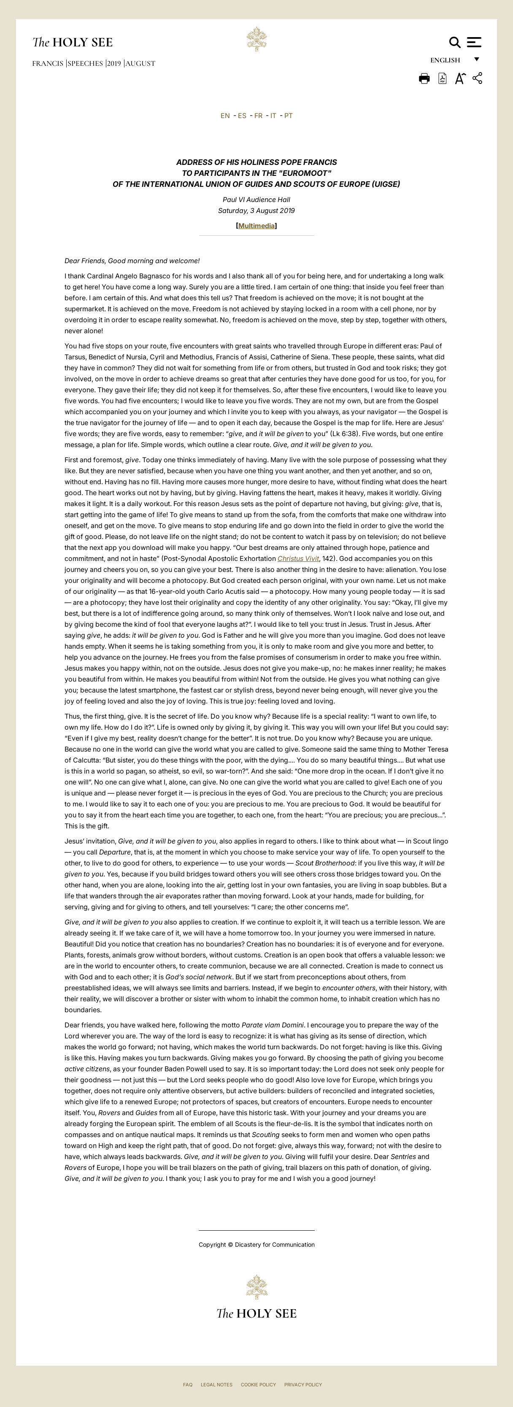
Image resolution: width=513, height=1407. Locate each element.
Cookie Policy (258, 1385)
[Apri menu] (473, 42)
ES (242, 115)
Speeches (86, 63)
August (140, 63)
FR (258, 115)
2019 (115, 63)
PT (288, 115)
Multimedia (256, 225)
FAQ (187, 1385)
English (449, 62)
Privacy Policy (303, 1385)
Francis (48, 63)
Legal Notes (216, 1385)
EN (225, 115)
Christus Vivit (298, 558)
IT (273, 115)
